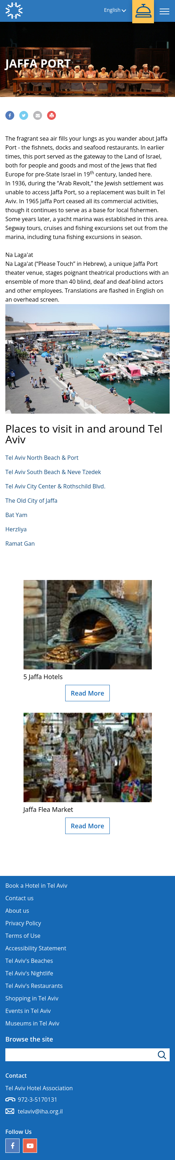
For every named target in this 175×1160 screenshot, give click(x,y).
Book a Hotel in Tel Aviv (36, 886)
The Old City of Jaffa (31, 501)
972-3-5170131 (37, 1099)
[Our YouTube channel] (30, 1146)
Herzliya (16, 529)
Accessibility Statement (35, 948)
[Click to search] (163, 1054)
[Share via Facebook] (9, 115)
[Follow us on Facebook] (12, 1146)
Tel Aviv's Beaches (29, 961)
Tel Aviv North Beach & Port (41, 458)
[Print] (51, 115)
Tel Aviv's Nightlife (29, 973)
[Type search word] (87, 1054)
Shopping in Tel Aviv (31, 998)
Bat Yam (16, 515)
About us (17, 911)
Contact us (19, 898)
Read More (87, 693)
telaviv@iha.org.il (40, 1111)
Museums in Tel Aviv (32, 1023)
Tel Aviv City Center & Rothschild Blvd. (55, 486)
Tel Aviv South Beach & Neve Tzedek (53, 472)
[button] (143, 11)
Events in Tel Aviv (28, 1011)
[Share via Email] (37, 115)
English (112, 10)
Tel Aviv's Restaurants (34, 986)
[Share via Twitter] (23, 115)
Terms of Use (22, 936)
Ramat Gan (20, 543)
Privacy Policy (23, 923)
